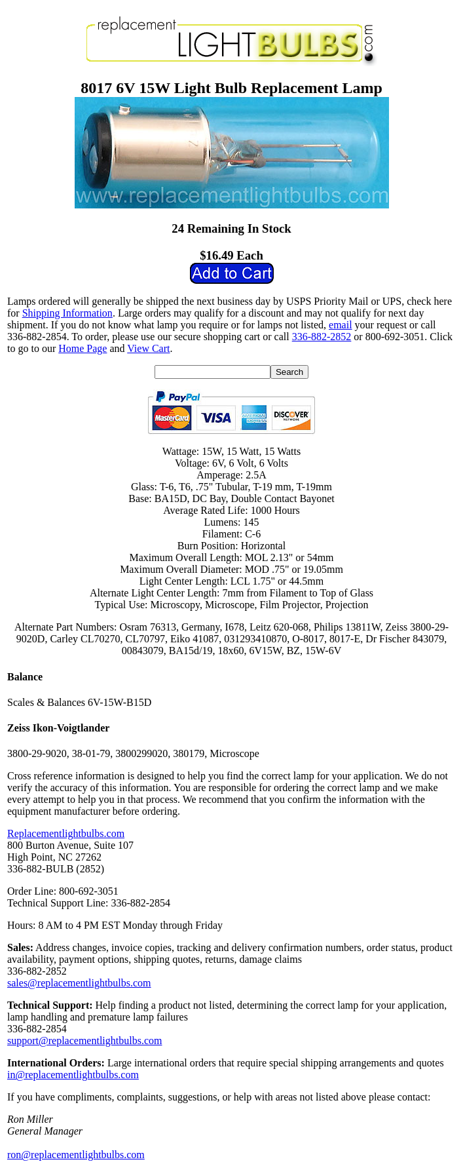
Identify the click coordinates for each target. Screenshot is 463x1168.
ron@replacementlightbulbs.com (76, 1154)
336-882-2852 (322, 336)
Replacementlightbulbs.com (65, 833)
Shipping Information (67, 313)
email (340, 324)
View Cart (148, 348)
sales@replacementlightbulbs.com (79, 982)
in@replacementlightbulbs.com (73, 1074)
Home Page (82, 348)
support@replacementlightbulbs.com (84, 1040)
